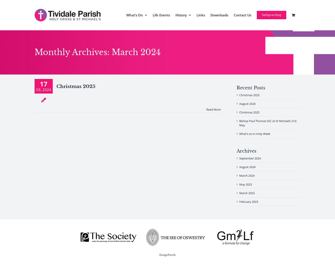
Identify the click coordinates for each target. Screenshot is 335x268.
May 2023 (245, 184)
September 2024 (250, 158)
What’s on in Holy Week (254, 134)
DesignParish (167, 255)
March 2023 (247, 193)
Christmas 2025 (75, 86)
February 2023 (248, 202)
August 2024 (247, 104)
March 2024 (247, 176)
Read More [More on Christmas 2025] (213, 109)
